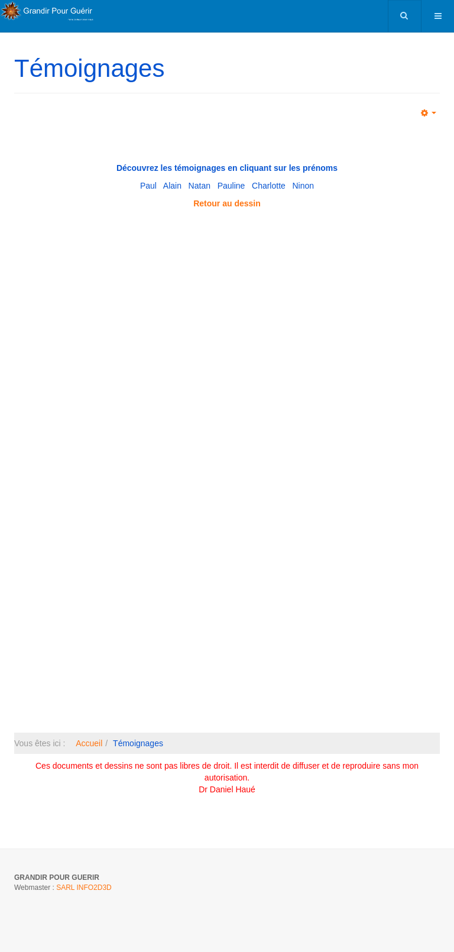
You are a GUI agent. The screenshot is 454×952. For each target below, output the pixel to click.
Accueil (89, 743)
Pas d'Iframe (227, 469)
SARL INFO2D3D (84, 887)
